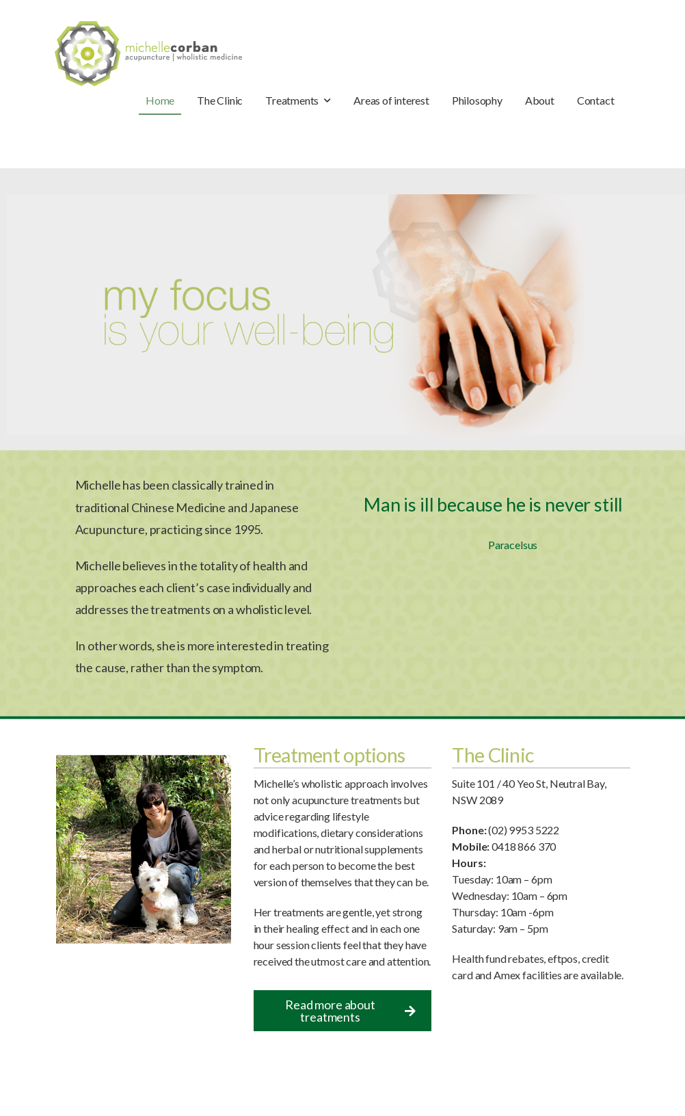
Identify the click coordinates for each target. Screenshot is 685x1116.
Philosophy (477, 100)
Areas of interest (391, 100)
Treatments (292, 100)
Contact (596, 100)
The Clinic (220, 100)
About (539, 100)
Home (160, 100)
